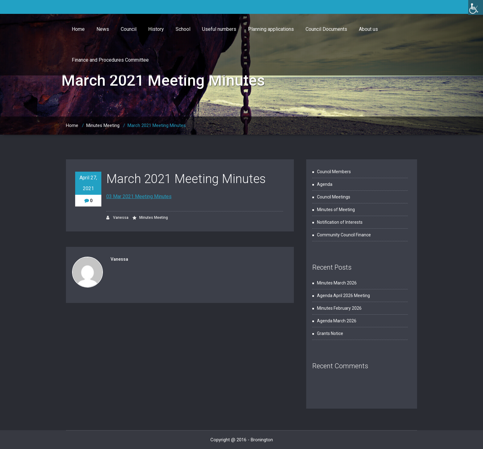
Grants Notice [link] (330, 333)
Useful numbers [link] (219, 29)
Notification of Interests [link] (340, 222)
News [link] (102, 29)
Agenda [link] (324, 184)
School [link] (183, 29)
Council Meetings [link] (333, 196)
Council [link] (128, 29)
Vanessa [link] (117, 217)
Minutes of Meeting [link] (336, 209)
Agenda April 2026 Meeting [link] (343, 295)
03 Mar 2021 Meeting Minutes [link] (139, 196)
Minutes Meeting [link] (103, 125)
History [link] (156, 29)
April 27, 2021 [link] (88, 183)
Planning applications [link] (271, 29)
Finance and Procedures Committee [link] (110, 60)
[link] (475, 7)
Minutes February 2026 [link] (339, 308)
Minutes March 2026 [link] (337, 282)
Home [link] (78, 29)
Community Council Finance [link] (344, 234)
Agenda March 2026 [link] (336, 320)
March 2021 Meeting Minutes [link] (157, 125)
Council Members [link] (334, 171)
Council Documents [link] (326, 29)
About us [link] (368, 29)
